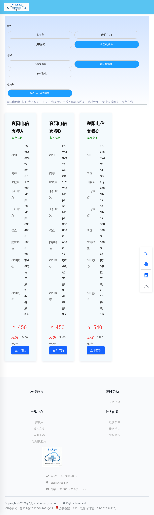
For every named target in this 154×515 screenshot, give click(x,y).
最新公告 (114, 422)
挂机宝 (39, 422)
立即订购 (20, 350)
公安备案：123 (68, 508)
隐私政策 (114, 435)
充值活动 (114, 402)
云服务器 (39, 435)
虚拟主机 (39, 428)
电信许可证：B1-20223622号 (98, 508)
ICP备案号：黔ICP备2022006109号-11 (29, 508)
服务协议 (114, 428)
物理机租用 (39, 441)
